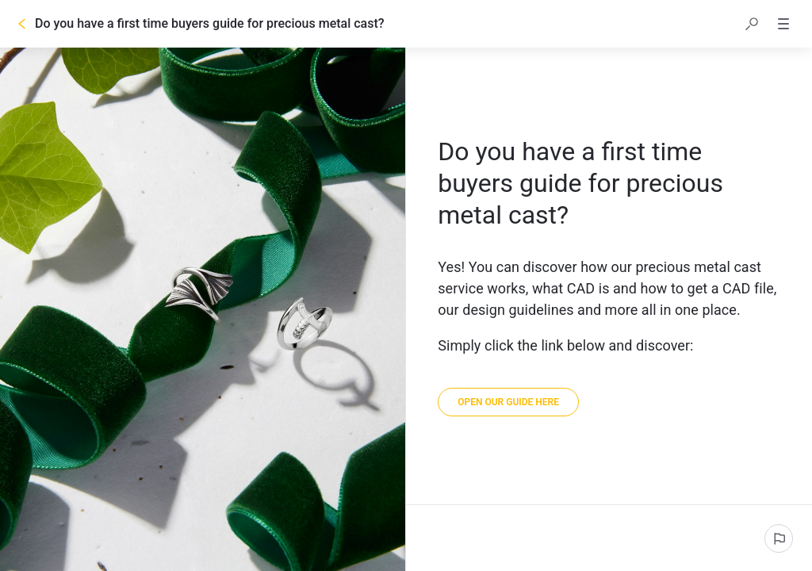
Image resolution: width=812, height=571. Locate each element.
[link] (508, 402)
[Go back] (22, 23)
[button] (751, 23)
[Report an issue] (778, 538)
